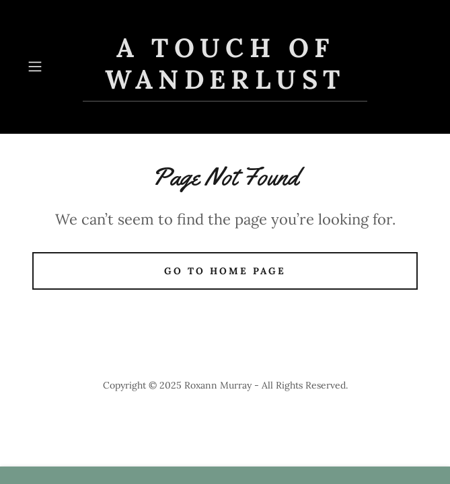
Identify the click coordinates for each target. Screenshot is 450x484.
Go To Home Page (225, 271)
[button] (52, 66)
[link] (225, 67)
